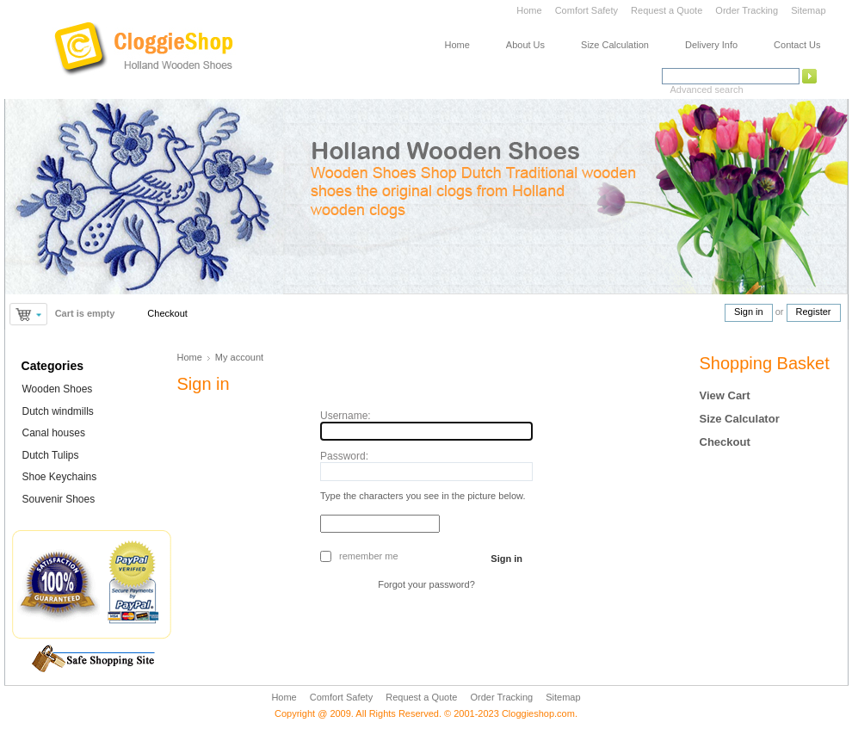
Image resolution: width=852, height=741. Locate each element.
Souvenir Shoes (59, 499)
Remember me (368, 556)
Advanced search (707, 89)
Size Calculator (740, 418)
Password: (344, 456)
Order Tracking (746, 10)
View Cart (725, 395)
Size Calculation (615, 45)
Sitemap (808, 10)
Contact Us (797, 45)
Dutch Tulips (50, 455)
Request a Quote (666, 10)
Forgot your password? (426, 584)
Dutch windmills (58, 411)
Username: (345, 416)
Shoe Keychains (59, 477)
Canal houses (53, 433)
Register (813, 311)
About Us (525, 45)
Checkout (167, 313)
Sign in (748, 311)
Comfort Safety (587, 10)
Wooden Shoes (57, 389)
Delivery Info (711, 45)
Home (528, 10)
